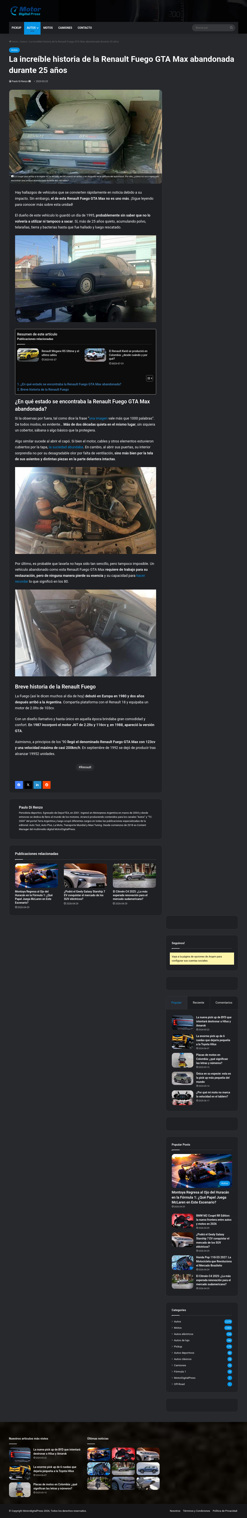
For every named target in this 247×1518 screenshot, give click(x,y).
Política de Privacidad (225, 1510)
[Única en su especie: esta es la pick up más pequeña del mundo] (182, 1078)
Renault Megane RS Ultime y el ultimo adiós (60, 353)
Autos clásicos (183, 1359)
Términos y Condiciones (196, 1510)
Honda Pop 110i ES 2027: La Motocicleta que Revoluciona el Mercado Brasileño (214, 1261)
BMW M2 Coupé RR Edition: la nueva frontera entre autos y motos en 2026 (214, 1219)
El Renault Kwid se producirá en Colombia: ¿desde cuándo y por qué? (128, 355)
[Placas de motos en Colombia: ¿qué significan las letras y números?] (182, 1060)
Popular (176, 1002)
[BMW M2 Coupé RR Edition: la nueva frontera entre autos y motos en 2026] (182, 1221)
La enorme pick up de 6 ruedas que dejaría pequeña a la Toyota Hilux (213, 1040)
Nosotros (175, 1510)
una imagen (98, 418)
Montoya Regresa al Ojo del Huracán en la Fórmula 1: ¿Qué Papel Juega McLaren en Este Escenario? (200, 1197)
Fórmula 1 (180, 1371)
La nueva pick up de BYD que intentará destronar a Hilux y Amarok (214, 1021)
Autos (31, 27)
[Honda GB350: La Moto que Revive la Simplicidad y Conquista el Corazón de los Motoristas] (98, 1483)
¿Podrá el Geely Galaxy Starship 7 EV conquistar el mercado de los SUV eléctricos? (84, 895)
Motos (48, 27)
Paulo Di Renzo (20, 81)
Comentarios (223, 1002)
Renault (86, 767)
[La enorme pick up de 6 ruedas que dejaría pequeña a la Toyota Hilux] (182, 1041)
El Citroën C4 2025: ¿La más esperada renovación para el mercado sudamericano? (130, 895)
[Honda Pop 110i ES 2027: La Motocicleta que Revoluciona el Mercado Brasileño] (182, 1262)
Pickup (16, 27)
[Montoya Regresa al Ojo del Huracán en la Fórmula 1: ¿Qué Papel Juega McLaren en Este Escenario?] (36, 876)
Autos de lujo (182, 1340)
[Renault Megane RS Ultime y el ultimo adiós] (28, 355)
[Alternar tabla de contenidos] (147, 378)
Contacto (85, 27)
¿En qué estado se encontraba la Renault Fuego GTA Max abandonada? (70, 384)
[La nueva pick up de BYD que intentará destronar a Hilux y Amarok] (182, 1022)
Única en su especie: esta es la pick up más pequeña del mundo (213, 1077)
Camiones (65, 27)
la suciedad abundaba (66, 447)
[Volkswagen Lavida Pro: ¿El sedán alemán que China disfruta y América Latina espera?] (123, 1483)
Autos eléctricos (183, 1334)
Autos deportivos (184, 1352)
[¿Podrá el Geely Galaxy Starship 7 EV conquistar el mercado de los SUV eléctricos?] (85, 876)
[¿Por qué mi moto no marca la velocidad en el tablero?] (182, 1097)
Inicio (13, 41)
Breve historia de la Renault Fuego (44, 389)
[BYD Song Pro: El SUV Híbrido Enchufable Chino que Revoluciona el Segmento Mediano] (148, 1468)
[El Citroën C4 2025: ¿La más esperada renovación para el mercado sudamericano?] (134, 876)
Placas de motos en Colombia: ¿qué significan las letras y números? (212, 1059)
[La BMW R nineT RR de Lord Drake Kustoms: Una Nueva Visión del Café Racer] (148, 1483)
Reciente (198, 1002)
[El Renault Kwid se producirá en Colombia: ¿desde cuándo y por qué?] (95, 355)
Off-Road (179, 1384)
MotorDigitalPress (184, 1377)
